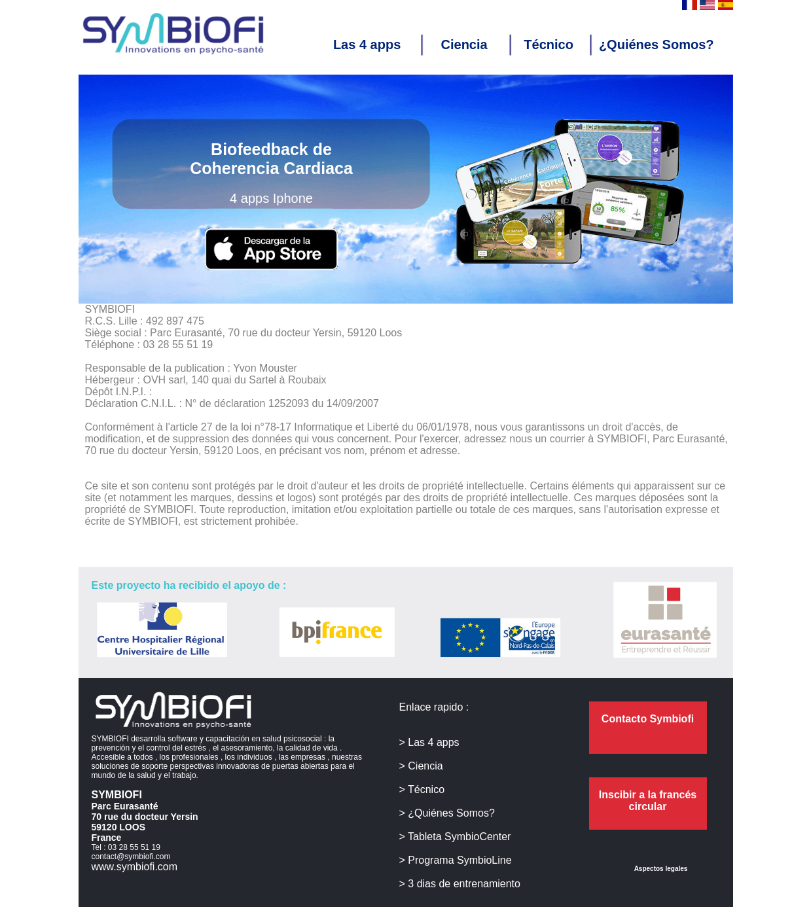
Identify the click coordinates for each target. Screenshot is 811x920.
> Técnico (422, 789)
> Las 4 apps (429, 742)
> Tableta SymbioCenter (455, 836)
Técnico (548, 44)
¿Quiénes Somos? (656, 44)
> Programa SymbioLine (455, 860)
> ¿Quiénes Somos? (447, 813)
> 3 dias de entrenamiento (459, 883)
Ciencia (470, 44)
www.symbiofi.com (135, 866)
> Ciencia (421, 765)
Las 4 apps (374, 44)
